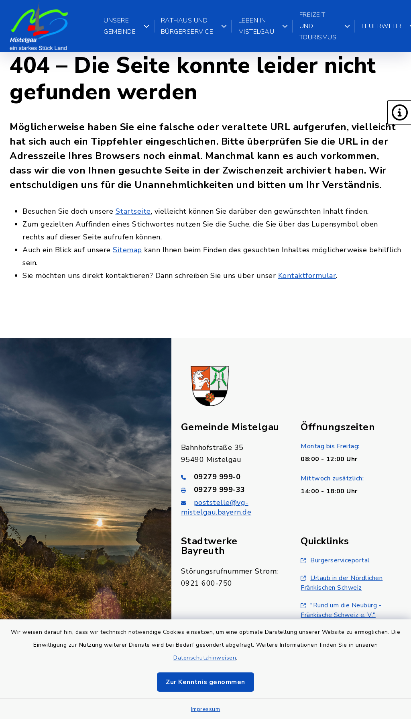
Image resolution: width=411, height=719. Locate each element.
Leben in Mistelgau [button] (263, 26)
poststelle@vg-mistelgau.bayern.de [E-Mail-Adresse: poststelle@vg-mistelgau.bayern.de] (216, 507)
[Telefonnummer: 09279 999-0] (231, 477)
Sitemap (127, 250)
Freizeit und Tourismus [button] (324, 26)
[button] (399, 112)
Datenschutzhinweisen (204, 658)
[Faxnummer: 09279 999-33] (231, 489)
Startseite (133, 211)
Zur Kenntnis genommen (205, 682)
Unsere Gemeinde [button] (127, 26)
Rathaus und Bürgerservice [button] (194, 26)
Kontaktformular (307, 275)
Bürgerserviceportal (335, 560)
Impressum (205, 709)
